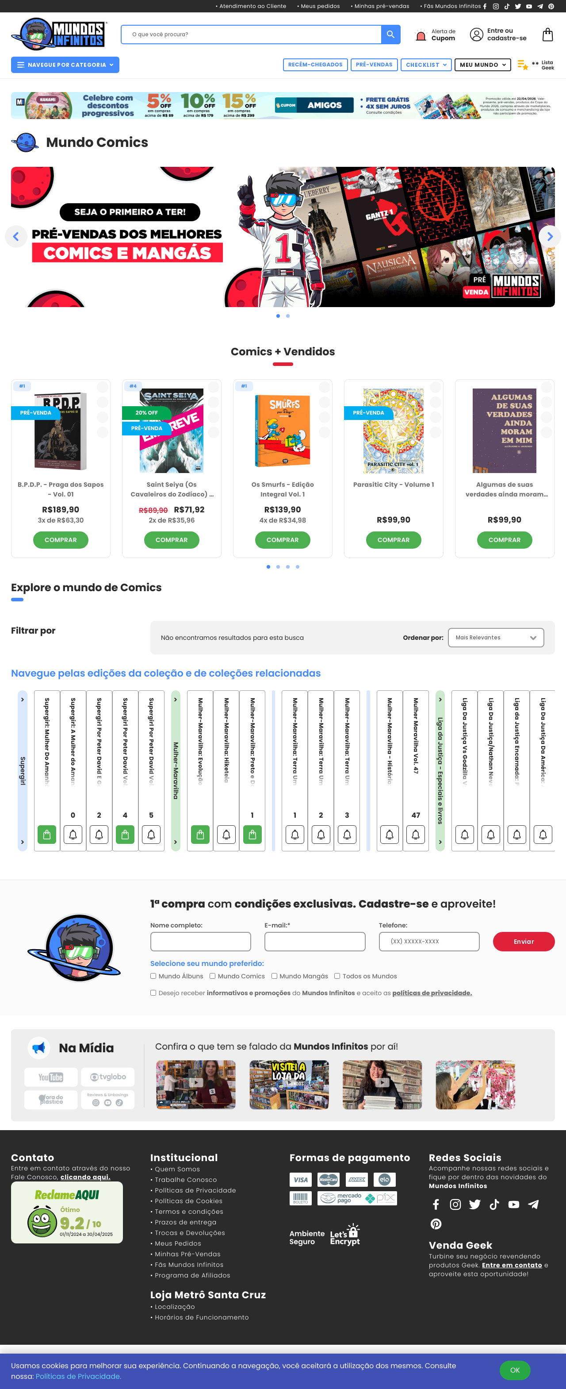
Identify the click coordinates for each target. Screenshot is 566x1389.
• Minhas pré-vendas (380, 6)
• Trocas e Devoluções (187, 1232)
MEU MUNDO (483, 65)
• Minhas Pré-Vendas (185, 1254)
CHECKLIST (426, 65)
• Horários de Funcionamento (199, 1317)
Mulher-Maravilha (176, 771)
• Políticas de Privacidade (193, 1190)
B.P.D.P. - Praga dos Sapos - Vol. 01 (61, 489)
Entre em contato (512, 1265)
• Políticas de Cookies (186, 1201)
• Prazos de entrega (183, 1222)
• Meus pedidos (318, 6)
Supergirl (23, 771)
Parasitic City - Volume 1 (393, 484)
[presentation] (16, 237)
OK (515, 1370)
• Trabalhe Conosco (183, 1179)
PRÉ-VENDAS (374, 65)
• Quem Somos (175, 1169)
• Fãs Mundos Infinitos (450, 6)
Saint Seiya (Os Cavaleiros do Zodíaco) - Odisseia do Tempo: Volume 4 (171, 490)
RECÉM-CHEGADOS (315, 65)
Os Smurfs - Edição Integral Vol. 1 (283, 489)
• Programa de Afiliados (190, 1275)
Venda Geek (461, 1245)
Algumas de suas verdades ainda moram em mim (505, 490)
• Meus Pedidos (175, 1243)
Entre (495, 30)
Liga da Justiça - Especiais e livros (440, 770)
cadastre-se (507, 38)
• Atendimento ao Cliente (250, 6)
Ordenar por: (423, 637)
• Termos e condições (186, 1211)
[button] (278, 316)
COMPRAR (61, 539)
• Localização (172, 1306)
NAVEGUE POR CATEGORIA (65, 65)
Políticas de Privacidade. (79, 1376)
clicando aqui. (86, 1177)
